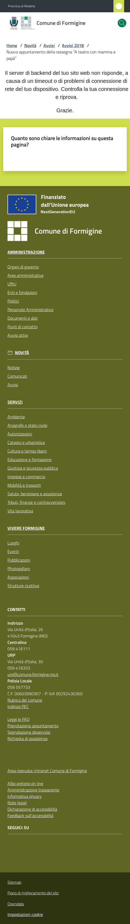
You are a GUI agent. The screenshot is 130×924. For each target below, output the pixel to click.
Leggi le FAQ (18, 719)
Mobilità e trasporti (24, 485)
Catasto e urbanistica (26, 442)
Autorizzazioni (19, 434)
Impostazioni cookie (25, 914)
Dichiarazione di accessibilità (32, 809)
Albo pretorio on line (25, 783)
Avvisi (49, 45)
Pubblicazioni (18, 560)
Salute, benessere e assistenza (34, 493)
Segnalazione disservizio (28, 732)
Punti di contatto (22, 326)
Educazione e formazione (29, 459)
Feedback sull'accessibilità (30, 815)
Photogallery (18, 568)
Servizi (15, 402)
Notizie (13, 367)
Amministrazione (26, 252)
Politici (13, 301)
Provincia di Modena (21, 6)
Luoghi (13, 543)
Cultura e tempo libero (27, 451)
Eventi (13, 551)
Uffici (11, 284)
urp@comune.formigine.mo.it (32, 674)
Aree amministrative (25, 275)
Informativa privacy (24, 796)
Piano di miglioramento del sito (33, 893)
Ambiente (16, 416)
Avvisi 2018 (73, 45)
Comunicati (17, 376)
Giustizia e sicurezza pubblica (32, 468)
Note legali (17, 802)
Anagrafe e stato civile (27, 425)
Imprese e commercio (26, 476)
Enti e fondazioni (22, 292)
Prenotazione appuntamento (32, 725)
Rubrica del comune (24, 700)
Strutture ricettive (23, 585)
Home (11, 45)
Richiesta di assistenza (27, 738)
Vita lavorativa (20, 511)
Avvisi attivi (17, 335)
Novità (30, 45)
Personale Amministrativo (30, 309)
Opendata (15, 904)
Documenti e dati (22, 318)
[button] (122, 23)
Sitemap (14, 882)
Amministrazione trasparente (33, 790)
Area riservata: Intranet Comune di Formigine (47, 770)
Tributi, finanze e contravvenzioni (36, 502)
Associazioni (18, 577)
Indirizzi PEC (18, 706)
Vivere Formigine (26, 528)
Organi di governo (23, 267)
